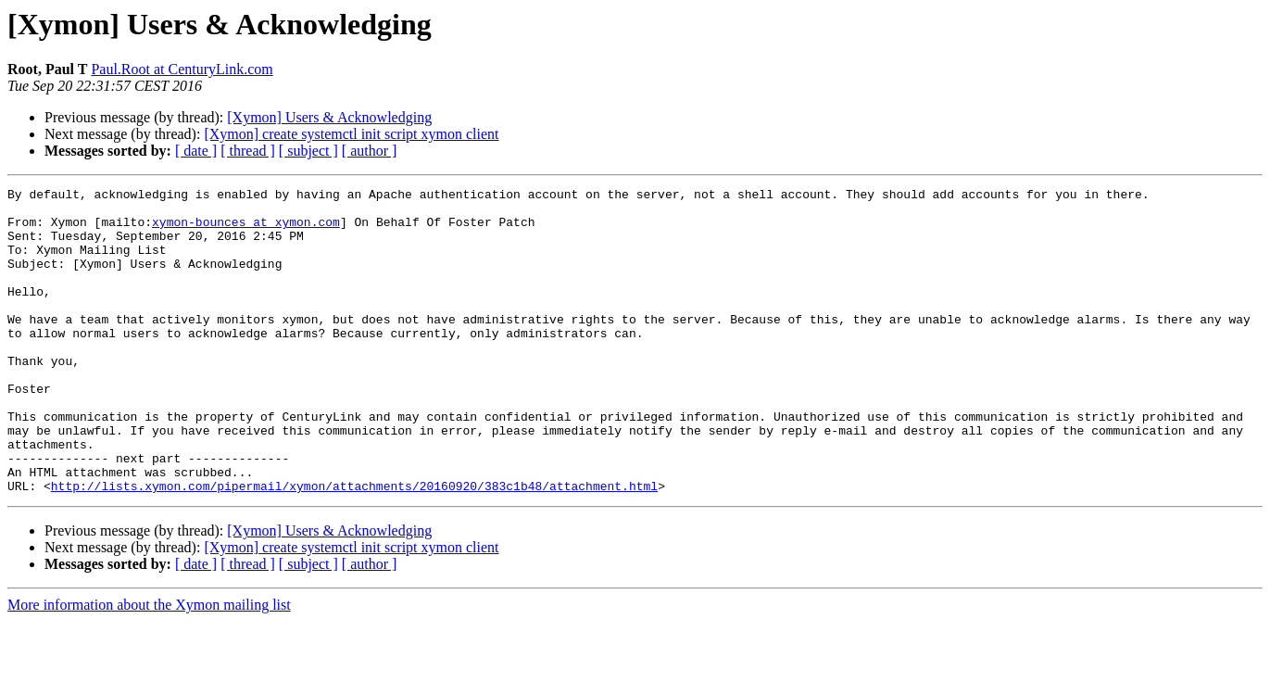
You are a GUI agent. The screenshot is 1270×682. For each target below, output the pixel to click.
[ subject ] (308, 150)
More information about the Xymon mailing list (149, 666)
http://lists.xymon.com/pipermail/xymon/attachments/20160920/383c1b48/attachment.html (354, 546)
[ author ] (369, 150)
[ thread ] (247, 150)
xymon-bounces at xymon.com (246, 229)
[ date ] (196, 150)
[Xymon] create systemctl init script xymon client (351, 134)
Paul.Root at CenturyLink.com (181, 69)
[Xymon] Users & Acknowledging (329, 117)
